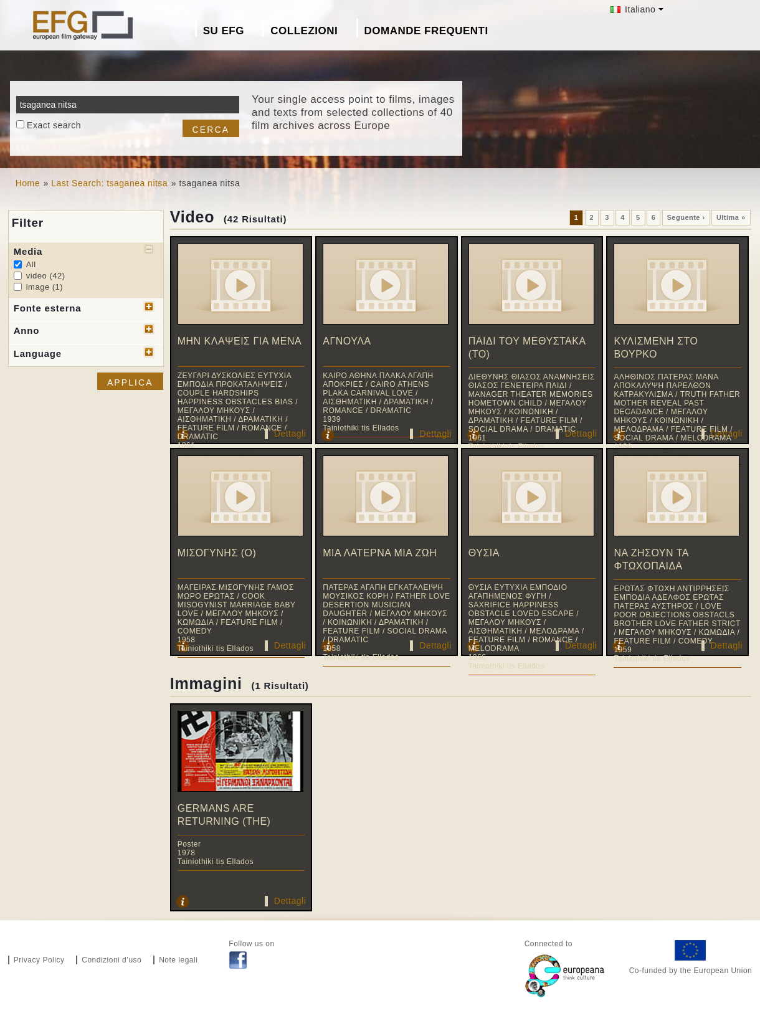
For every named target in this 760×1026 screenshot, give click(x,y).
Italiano (633, 9)
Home (28, 183)
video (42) (45, 275)
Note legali (178, 960)
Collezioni (304, 31)
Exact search (54, 125)
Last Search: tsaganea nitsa (109, 183)
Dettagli (290, 434)
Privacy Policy (39, 960)
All (31, 264)
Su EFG (223, 31)
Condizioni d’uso (111, 960)
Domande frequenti (426, 31)
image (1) (44, 287)
